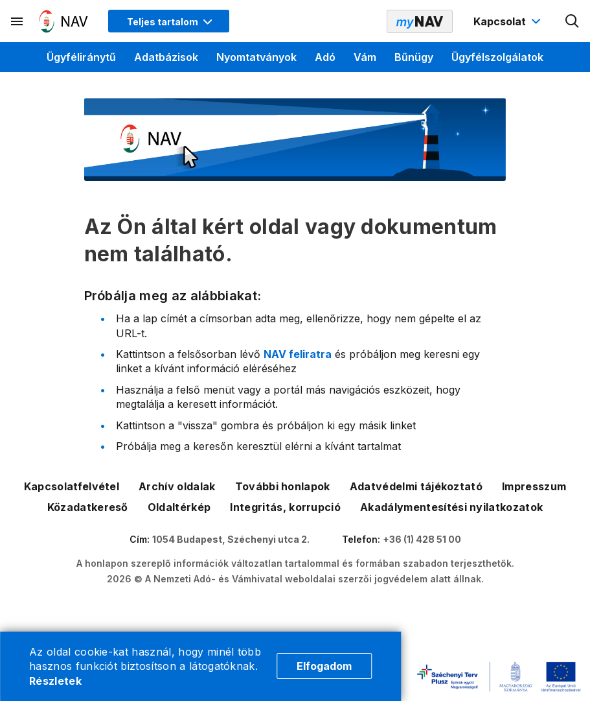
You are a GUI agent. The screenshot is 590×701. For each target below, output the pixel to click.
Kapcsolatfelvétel (71, 486)
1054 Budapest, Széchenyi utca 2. (231, 539)
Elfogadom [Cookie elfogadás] (324, 665)
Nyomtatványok (256, 57)
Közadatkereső (87, 507)
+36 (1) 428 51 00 (422, 539)
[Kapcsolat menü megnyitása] (508, 21)
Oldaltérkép (179, 507)
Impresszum (534, 486)
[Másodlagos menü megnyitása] (17, 21)
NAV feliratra (298, 354)
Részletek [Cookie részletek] (55, 680)
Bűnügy (413, 57)
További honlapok (282, 486)
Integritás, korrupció (285, 507)
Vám (365, 57)
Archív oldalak (177, 486)
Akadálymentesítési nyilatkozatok (451, 507)
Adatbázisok (166, 57)
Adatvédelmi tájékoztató (416, 486)
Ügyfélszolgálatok (497, 57)
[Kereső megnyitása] (572, 21)
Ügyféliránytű (81, 57)
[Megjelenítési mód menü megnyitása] (168, 21)
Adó (325, 57)
